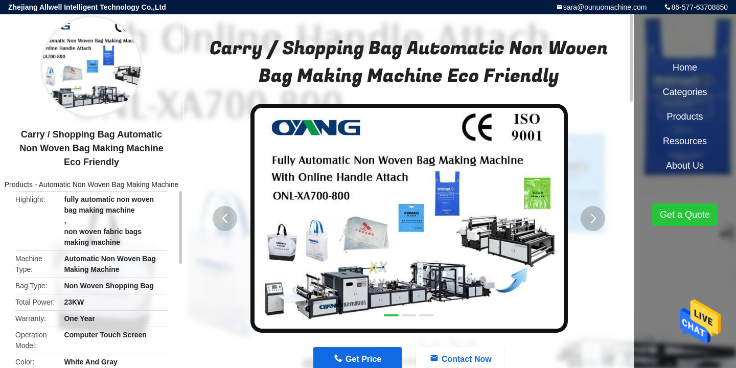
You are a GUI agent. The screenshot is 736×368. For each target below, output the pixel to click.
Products (19, 184)
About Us (685, 165)
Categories (684, 92)
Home (685, 67)
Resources (685, 141)
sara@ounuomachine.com (605, 7)
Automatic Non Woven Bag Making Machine (109, 184)
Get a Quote (685, 215)
